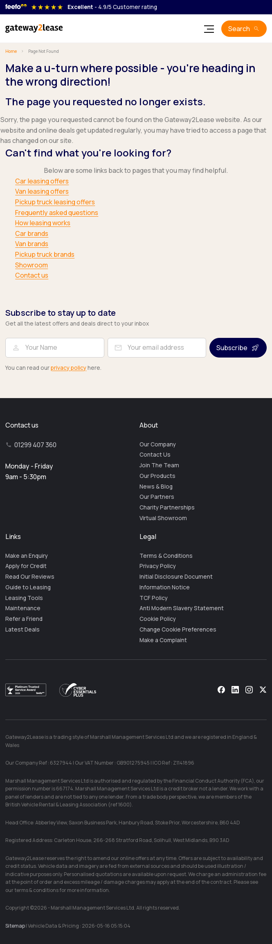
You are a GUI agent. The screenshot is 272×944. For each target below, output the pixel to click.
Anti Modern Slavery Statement (181, 608)
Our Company (157, 444)
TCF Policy (153, 598)
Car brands (31, 233)
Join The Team (159, 465)
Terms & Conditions (166, 555)
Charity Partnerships (167, 507)
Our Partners (156, 496)
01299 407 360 (35, 444)
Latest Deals (22, 629)
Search (239, 28)
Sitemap (15, 925)
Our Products (157, 476)
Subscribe (231, 347)
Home (11, 51)
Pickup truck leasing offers (55, 201)
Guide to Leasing (28, 587)
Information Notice (164, 587)
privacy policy (68, 367)
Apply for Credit (26, 566)
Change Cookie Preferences (177, 629)
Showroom (31, 264)
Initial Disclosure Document (176, 576)
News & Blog (156, 486)
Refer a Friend (24, 619)
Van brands (31, 243)
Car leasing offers (42, 181)
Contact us (31, 275)
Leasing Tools (24, 598)
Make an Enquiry (26, 555)
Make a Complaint (163, 640)
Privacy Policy (157, 566)
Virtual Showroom (163, 518)
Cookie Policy (157, 619)
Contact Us (155, 454)
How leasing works (42, 222)
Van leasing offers (42, 191)
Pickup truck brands (44, 254)
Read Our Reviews (29, 576)
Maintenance (22, 608)
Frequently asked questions (56, 212)
